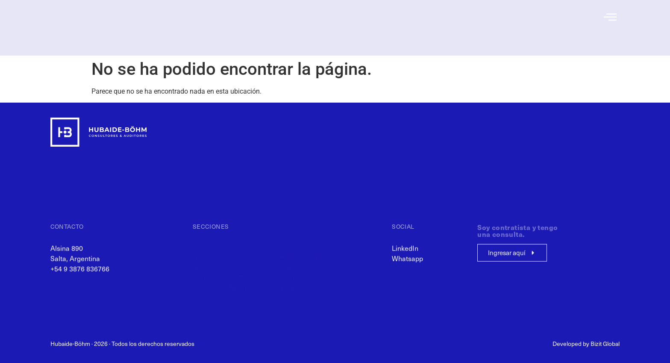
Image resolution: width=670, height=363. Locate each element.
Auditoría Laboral (422, 17)
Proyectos (433, 26)
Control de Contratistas (331, 36)
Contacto (517, 36)
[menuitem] (571, 17)
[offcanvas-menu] (610, 18)
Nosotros (351, 17)
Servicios (351, 26)
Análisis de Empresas (333, 45)
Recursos (517, 17)
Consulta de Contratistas (495, 26)
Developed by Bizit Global (586, 343)
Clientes (435, 36)
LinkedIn (405, 251)
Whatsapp (407, 262)
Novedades (431, 45)
